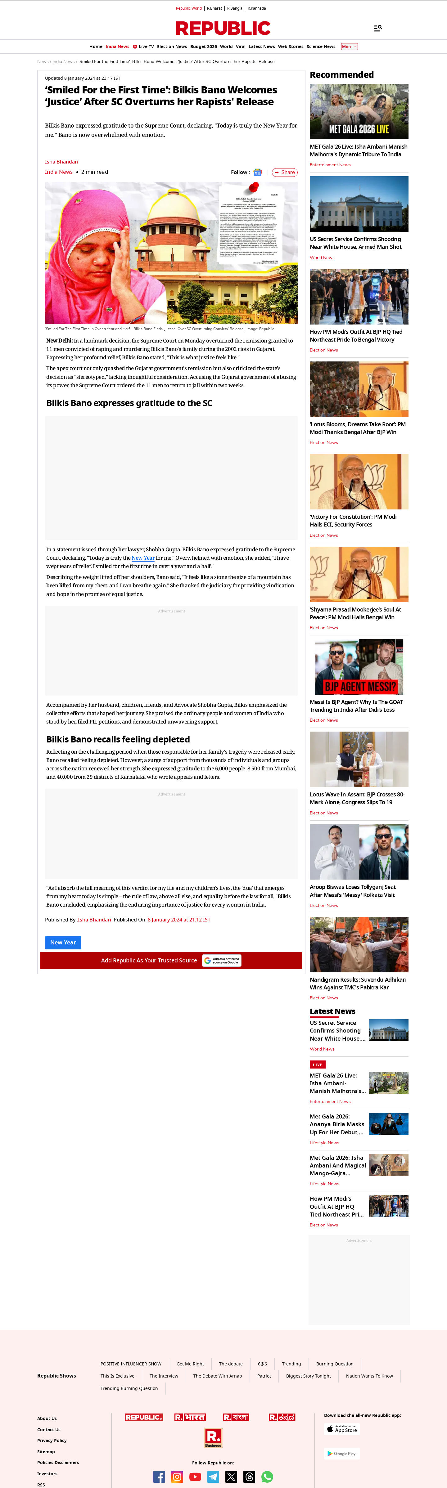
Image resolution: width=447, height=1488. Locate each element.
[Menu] (375, 28)
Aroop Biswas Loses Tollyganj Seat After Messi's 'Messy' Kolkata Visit (352, 891)
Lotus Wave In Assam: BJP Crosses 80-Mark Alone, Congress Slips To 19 (357, 798)
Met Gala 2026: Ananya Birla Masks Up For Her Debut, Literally (337, 1128)
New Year (143, 557)
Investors (47, 1474)
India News (59, 172)
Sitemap (46, 1452)
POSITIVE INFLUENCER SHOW (131, 1364)
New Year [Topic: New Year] (63, 943)
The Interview (164, 1376)
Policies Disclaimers (58, 1462)
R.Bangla (234, 8)
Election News (324, 350)
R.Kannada (257, 8)
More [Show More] (349, 47)
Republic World (189, 8)
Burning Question (335, 1364)
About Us (47, 1418)
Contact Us (49, 1430)
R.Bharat (214, 8)
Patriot (264, 1376)
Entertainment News (330, 165)
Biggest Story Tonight (308, 1376)
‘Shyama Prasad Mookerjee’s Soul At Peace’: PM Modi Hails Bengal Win (355, 613)
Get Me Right (190, 1364)
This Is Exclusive (117, 1376)
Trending (291, 1364)
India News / (64, 62)
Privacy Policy (52, 1440)
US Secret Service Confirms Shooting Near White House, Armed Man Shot (355, 243)
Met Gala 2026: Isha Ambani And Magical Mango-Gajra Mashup (338, 1169)
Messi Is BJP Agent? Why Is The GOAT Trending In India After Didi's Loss (356, 706)
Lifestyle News (324, 1143)
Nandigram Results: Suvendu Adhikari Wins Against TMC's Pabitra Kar (358, 984)
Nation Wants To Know (369, 1376)
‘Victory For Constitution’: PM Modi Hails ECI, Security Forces (353, 521)
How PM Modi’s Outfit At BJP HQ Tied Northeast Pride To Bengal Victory (356, 336)
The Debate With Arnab (217, 1376)
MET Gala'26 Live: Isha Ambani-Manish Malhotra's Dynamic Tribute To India (359, 151)
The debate (231, 1364)
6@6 (262, 1364)
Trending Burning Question (129, 1388)
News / (44, 62)
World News (322, 258)
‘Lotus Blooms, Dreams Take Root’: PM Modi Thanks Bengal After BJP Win (358, 428)
